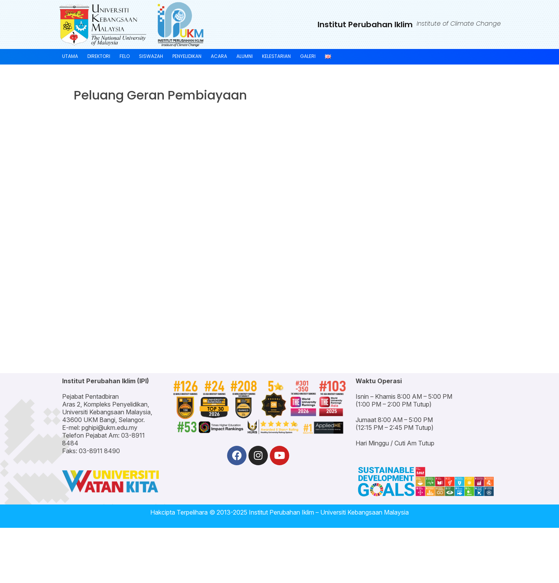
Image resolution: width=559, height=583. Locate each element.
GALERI (308, 56)
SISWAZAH (151, 56)
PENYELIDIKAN (186, 56)
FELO (125, 56)
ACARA (219, 56)
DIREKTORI (98, 56)
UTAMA (70, 56)
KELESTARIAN (276, 56)
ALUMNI (244, 56)
